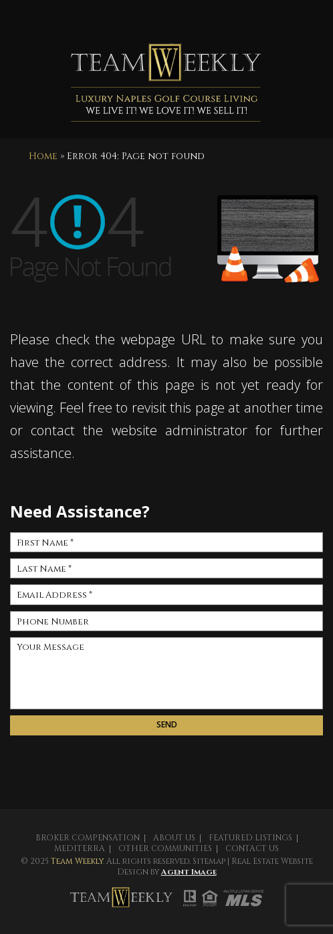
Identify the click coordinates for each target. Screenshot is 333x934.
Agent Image (189, 871)
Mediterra (79, 848)
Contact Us (252, 848)
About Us (174, 837)
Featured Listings (250, 837)
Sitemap (209, 861)
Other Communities (165, 848)
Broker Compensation (87, 837)
